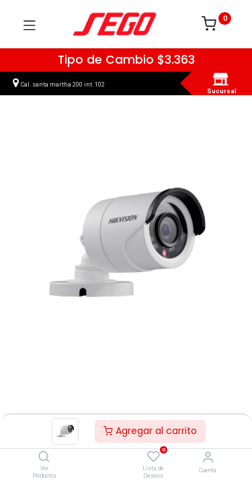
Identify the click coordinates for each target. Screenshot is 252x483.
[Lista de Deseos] (153, 457)
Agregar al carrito (150, 430)
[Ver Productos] (44, 457)
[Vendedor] (208, 457)
